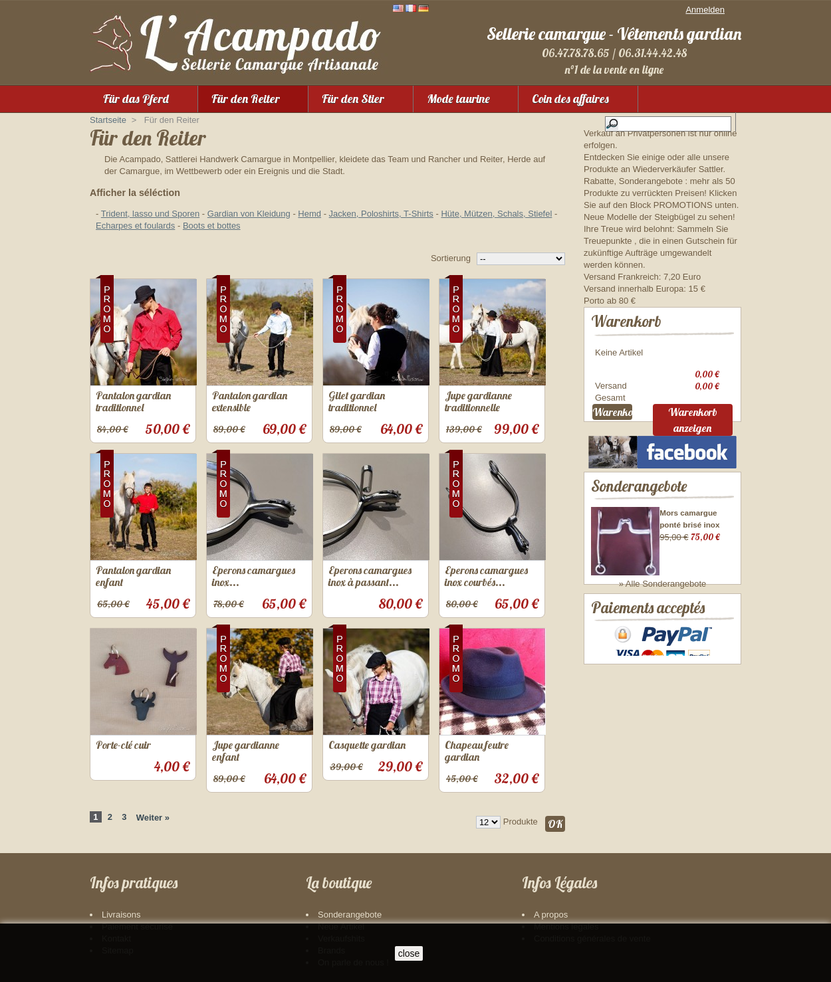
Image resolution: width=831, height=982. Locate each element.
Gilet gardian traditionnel (356, 401)
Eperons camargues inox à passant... (370, 576)
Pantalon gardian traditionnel (133, 401)
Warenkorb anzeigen (692, 422)
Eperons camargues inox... (253, 576)
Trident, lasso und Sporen (150, 214)
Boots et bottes (212, 226)
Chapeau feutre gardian (477, 750)
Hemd (309, 214)
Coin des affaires (570, 98)
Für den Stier (353, 98)
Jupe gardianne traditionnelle (478, 401)
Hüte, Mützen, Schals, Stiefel (496, 214)
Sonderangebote (639, 488)
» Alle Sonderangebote (663, 586)
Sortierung (451, 258)
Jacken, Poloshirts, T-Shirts (381, 214)
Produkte (520, 822)
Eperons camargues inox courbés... (486, 576)
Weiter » (153, 818)
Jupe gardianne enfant (245, 750)
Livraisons (121, 915)
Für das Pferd (136, 98)
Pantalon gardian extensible (249, 401)
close (409, 953)
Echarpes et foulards (135, 226)
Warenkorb (626, 321)
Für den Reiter (245, 98)
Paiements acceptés (648, 624)
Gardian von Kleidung (249, 214)
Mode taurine (458, 98)
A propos (551, 915)
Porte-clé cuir (123, 744)
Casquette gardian (367, 744)
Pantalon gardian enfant (133, 576)
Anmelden (705, 10)
